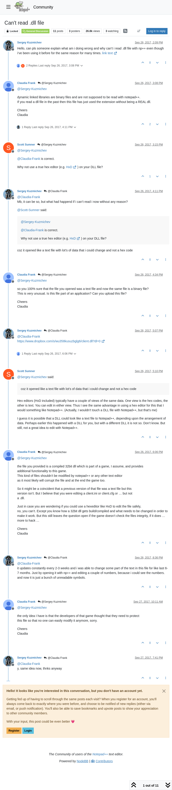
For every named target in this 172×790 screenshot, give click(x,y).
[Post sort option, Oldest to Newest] (139, 31)
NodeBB (82, 761)
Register (13, 730)
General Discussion (35, 31)
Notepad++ (100, 754)
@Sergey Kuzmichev (52, 83)
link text (109, 53)
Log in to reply (157, 31)
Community (43, 7)
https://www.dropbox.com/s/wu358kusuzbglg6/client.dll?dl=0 (61, 341)
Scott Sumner (26, 144)
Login (28, 730)
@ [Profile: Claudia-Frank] (28, 159)
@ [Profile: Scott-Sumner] (28, 210)
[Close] (164, 691)
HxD (71, 167)
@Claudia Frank (55, 191)
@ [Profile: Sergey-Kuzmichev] (32, 89)
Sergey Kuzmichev (29, 42)
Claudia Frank (26, 83)
